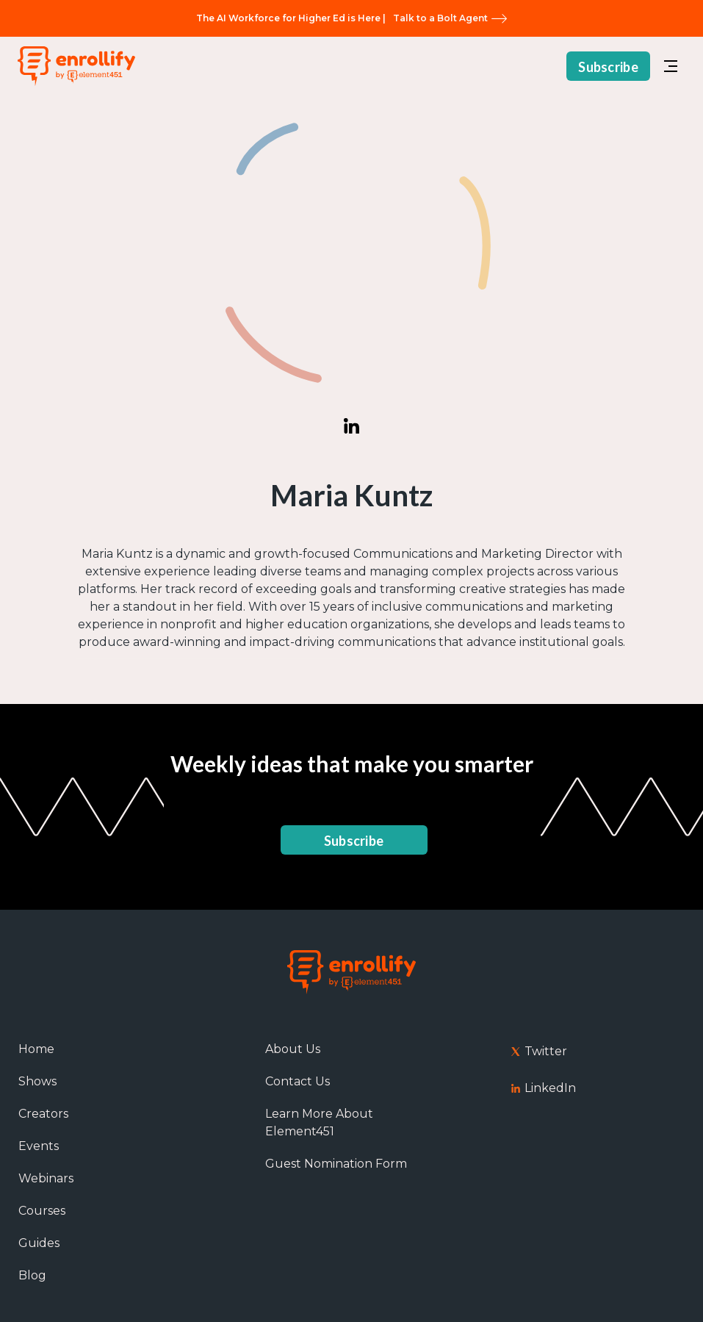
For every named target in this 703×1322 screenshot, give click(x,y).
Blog (32, 1275)
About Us (292, 1049)
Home (36, 1049)
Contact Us (297, 1081)
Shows (37, 1081)
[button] (670, 66)
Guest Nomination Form (336, 1164)
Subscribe (608, 67)
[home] (76, 66)
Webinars (45, 1178)
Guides (39, 1243)
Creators (43, 1114)
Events (38, 1146)
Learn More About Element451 (319, 1122)
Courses (41, 1211)
